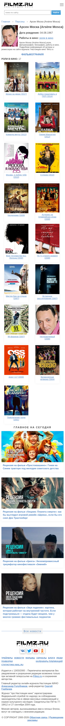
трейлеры (7, 658)
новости (19, 658)
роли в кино (46, 38)
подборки (7, 661)
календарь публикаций (49, 661)
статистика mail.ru (12, 665)
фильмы (30, 658)
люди (59, 658)
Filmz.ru (37, 676)
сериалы (41, 658)
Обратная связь (39, 717)
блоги (51, 658)
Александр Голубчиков (14, 686)
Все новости (32, 631)
